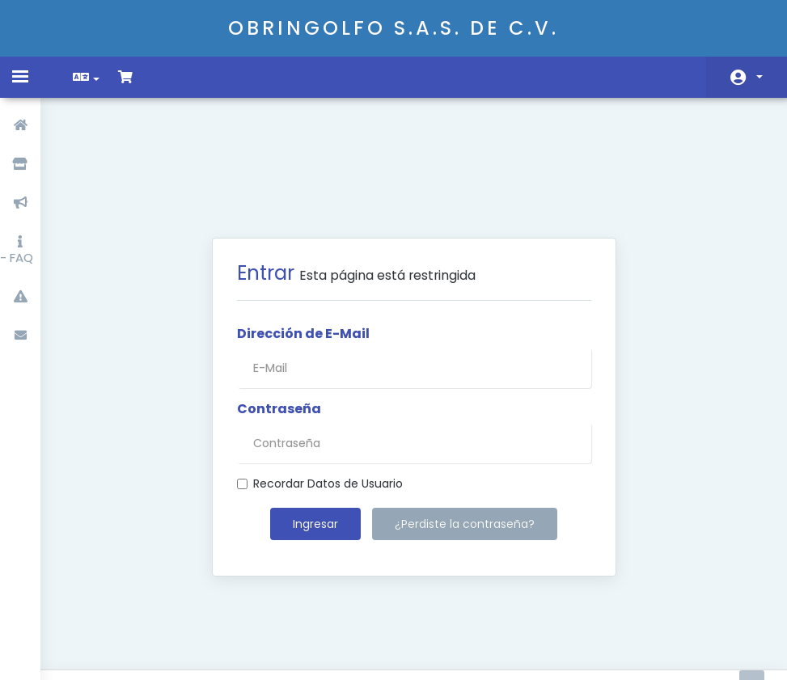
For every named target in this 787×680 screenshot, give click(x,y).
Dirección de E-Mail (303, 251)
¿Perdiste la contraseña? (465, 441)
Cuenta (759, 76)
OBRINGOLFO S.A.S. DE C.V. (393, 28)
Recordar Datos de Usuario (320, 400)
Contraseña (279, 326)
